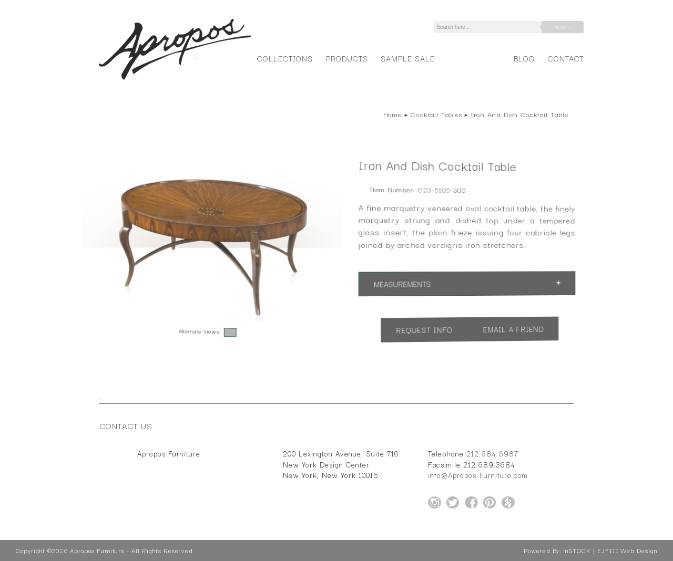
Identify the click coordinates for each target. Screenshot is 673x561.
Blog (524, 58)
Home (392, 114)
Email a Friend (513, 329)
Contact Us (126, 425)
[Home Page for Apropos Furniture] (175, 80)
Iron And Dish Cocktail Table (519, 114)
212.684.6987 (492, 453)
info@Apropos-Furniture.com (478, 475)
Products (347, 58)
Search (562, 27)
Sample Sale (407, 58)
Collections (284, 58)
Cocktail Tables (436, 114)
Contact (566, 58)
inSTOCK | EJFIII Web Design (610, 550)
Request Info (424, 330)
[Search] (489, 27)
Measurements (402, 284)
